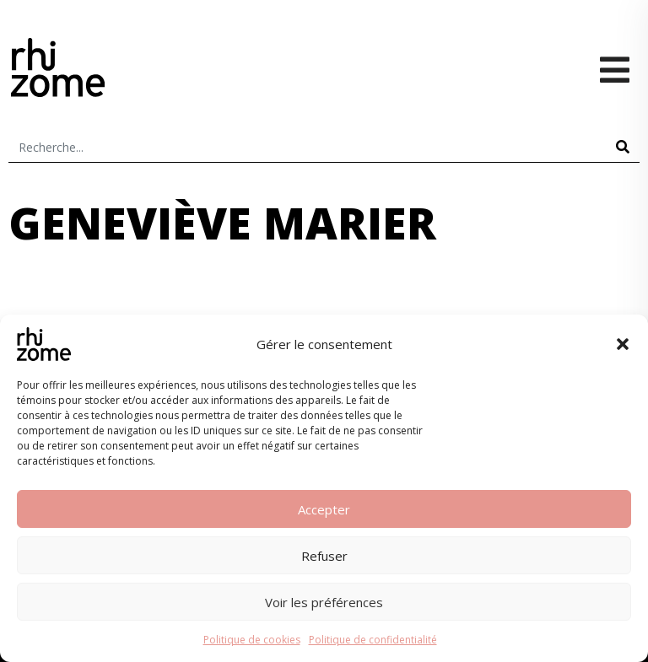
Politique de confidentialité (373, 639)
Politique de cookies (251, 639)
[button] (622, 344)
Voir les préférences (324, 602)
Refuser (324, 555)
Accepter (324, 509)
